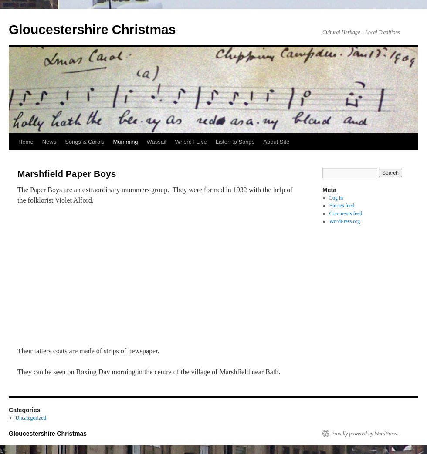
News (49, 142)
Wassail (156, 142)
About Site (276, 142)
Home (26, 142)
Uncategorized (31, 418)
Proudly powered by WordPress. (364, 433)
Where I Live (191, 142)
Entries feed (342, 206)
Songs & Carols (84, 142)
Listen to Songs (235, 142)
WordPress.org (344, 221)
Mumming (125, 142)
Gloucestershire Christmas (92, 29)
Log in (336, 198)
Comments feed (346, 213)
